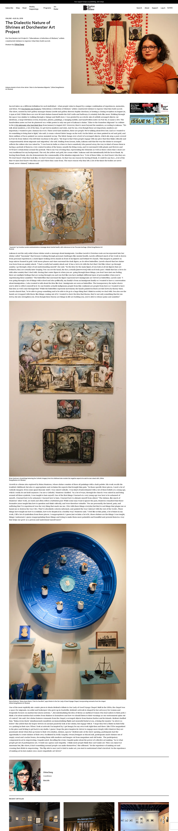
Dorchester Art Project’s (19, 38)
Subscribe (9, 8)
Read (24, 8)
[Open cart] (170, 8)
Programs (47, 8)
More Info (46, 780)
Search (139, 8)
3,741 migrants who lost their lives (28, 125)
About (147, 8)
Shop (18, 8)
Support (155, 8)
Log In (163, 8)
